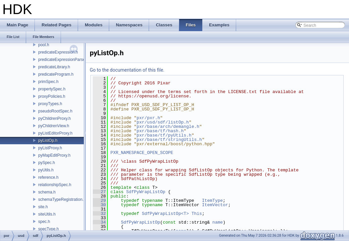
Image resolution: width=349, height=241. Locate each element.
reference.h (48, 177)
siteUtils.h (47, 214)
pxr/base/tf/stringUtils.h (169, 140)
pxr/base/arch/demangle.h (168, 127)
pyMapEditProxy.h (54, 155)
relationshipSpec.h (54, 184)
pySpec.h (46, 162)
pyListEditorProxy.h (55, 133)
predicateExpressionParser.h (63, 59)
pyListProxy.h (50, 148)
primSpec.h (48, 81)
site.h (43, 207)
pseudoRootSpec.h (55, 111)
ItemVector (215, 205)
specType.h (48, 229)
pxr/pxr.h (148, 118)
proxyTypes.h (50, 103)
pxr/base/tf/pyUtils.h (164, 135)
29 (99, 200)
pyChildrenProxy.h (54, 118)
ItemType (212, 200)
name (217, 222)
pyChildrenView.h (53, 126)
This (197, 214)
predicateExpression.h (58, 52)
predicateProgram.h (55, 74)
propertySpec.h (51, 89)
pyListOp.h (47, 140)
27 (99, 192)
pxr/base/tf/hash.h (160, 131)
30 (99, 205)
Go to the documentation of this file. (127, 70)
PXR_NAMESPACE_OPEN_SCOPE (142, 153)
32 (99, 214)
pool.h (43, 45)
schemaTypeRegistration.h (62, 199)
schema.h (47, 192)
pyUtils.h (46, 170)
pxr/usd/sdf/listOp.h (163, 122)
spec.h (44, 221)
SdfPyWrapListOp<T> (165, 214)
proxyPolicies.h (51, 96)
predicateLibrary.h (54, 67)
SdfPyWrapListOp (145, 192)
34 (99, 222)
